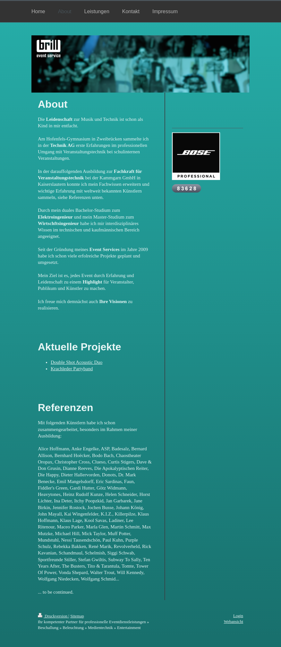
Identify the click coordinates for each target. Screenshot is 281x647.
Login (238, 615)
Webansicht (233, 621)
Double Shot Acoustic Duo (76, 362)
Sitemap (77, 616)
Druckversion (53, 616)
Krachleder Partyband (72, 368)
